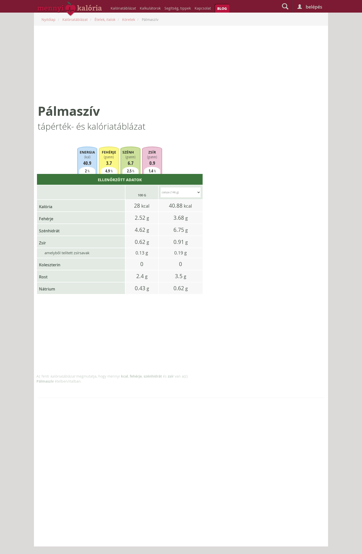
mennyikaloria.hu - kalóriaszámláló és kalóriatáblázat (70, 9)
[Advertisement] (181, 64)
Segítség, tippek (177, 8)
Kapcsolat (203, 8)
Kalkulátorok (150, 8)
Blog (222, 8)
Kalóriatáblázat (123, 8)
